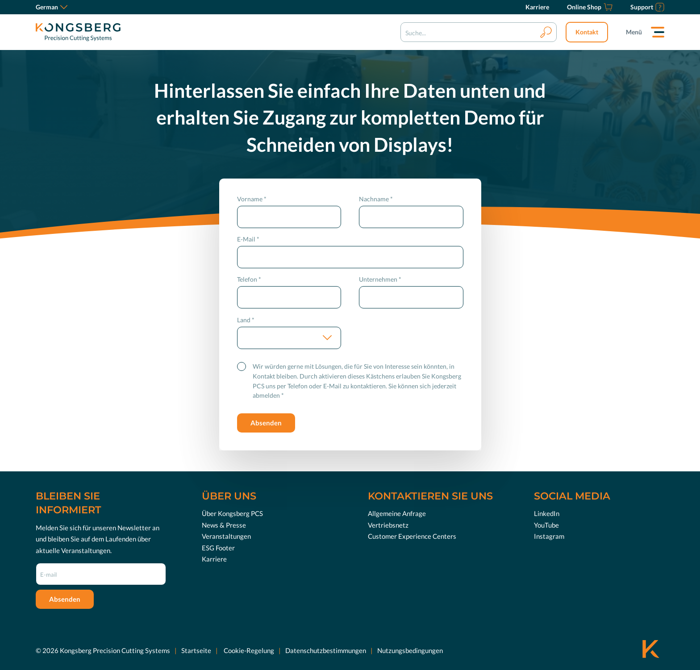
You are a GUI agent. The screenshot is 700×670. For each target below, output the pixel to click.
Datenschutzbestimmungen (325, 650)
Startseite (196, 650)
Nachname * (376, 199)
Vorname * (252, 199)
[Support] (647, 7)
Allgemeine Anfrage (397, 513)
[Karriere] (537, 7)
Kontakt (586, 32)
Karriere (214, 559)
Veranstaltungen (226, 536)
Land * (245, 320)
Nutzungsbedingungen (410, 650)
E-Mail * (248, 239)
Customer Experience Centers (412, 536)
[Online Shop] (589, 7)
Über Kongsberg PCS (232, 513)
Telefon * (249, 279)
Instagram (549, 536)
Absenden (266, 423)
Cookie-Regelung (248, 650)
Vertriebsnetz (388, 525)
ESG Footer (218, 548)
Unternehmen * (380, 279)
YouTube (546, 525)
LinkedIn (546, 513)
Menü (634, 32)
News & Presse (224, 525)
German (51, 7)
